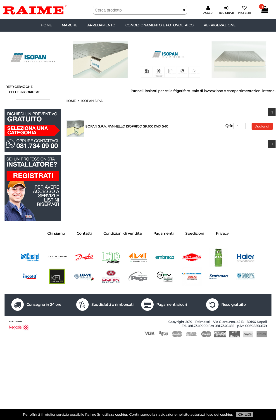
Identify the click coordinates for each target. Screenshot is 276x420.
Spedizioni (194, 233)
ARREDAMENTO (101, 25)
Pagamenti (163, 233)
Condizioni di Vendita (122, 233)
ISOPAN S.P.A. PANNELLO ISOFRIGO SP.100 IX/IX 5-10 (126, 126)
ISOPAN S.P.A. (92, 101)
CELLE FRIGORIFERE (24, 92)
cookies (121, 414)
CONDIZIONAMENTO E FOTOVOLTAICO (159, 25)
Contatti (84, 233)
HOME (71, 101)
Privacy (222, 233)
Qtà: (235, 126)
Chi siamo (56, 233)
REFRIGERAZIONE (220, 25)
